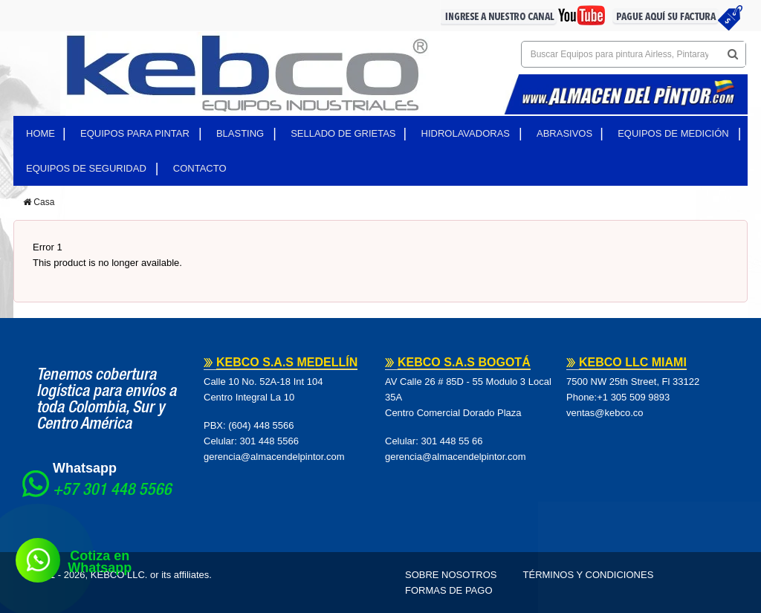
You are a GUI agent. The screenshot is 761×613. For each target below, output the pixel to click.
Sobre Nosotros (451, 574)
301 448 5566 (269, 441)
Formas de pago (449, 590)
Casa (38, 202)
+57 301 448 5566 (112, 491)
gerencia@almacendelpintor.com (274, 456)
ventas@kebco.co (605, 412)
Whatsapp (85, 468)
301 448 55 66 (451, 441)
